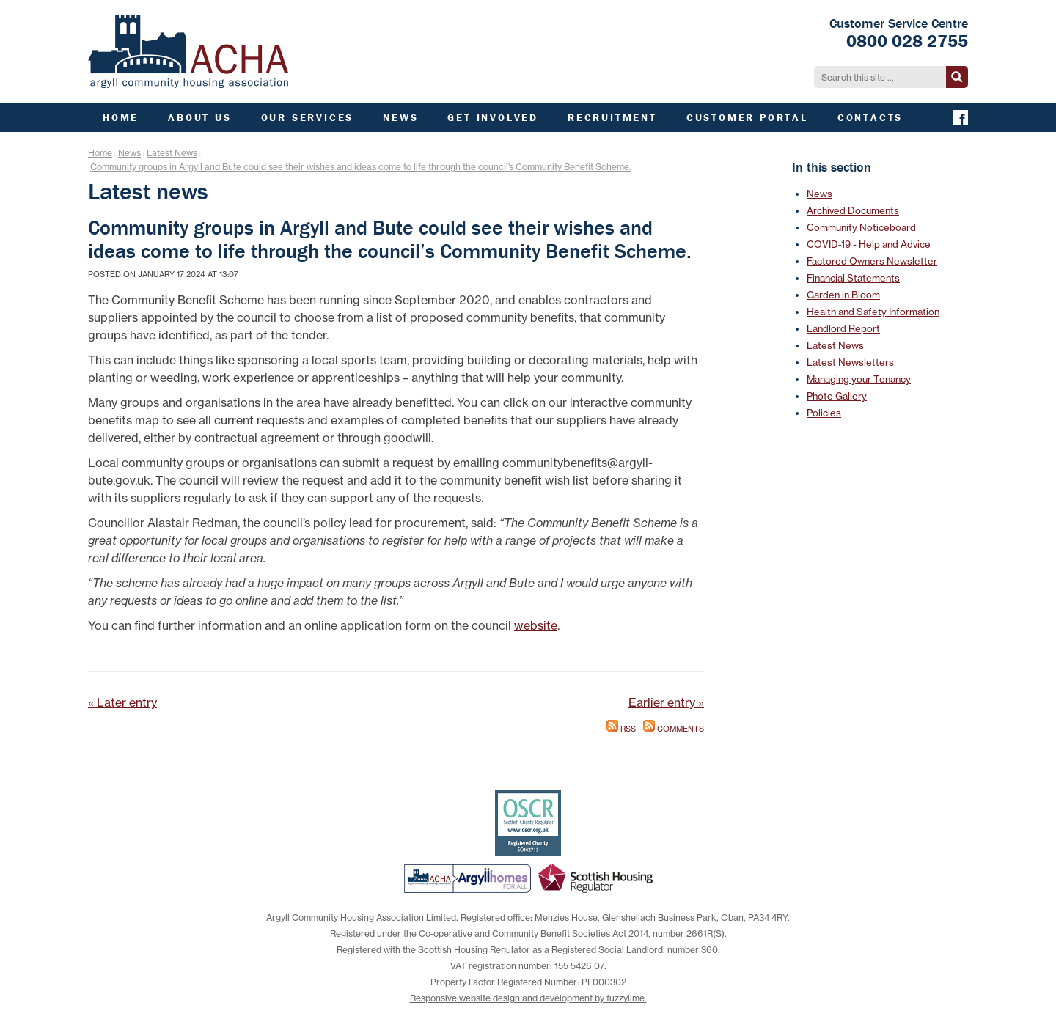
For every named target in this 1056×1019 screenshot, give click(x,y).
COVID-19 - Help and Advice (869, 244)
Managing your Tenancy (859, 379)
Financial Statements (853, 278)
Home (100, 152)
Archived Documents (853, 210)
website (535, 625)
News (129, 152)
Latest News (172, 152)
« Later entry (122, 702)
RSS (621, 729)
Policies (824, 413)
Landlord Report (843, 328)
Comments (673, 729)
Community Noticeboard (861, 227)
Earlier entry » (666, 702)
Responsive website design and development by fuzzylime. (528, 998)
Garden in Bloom (843, 295)
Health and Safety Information (873, 311)
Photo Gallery (837, 396)
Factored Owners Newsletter (872, 261)
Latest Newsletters (850, 362)
